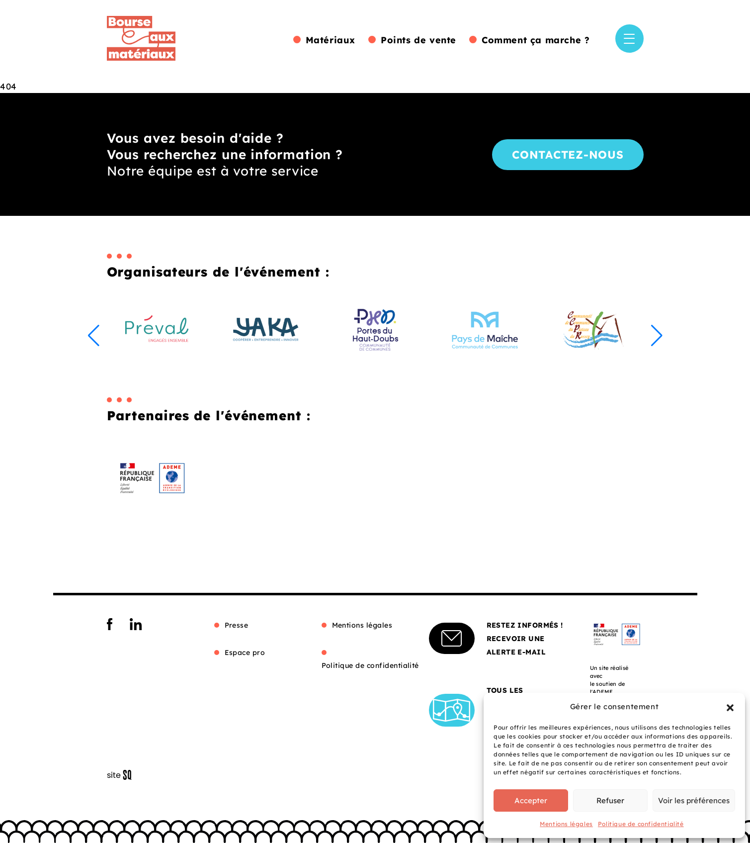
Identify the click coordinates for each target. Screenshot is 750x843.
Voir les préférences (694, 800)
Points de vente (418, 40)
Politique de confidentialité (641, 824)
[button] (730, 707)
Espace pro (245, 652)
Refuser (610, 800)
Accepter (530, 800)
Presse (237, 625)
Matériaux (330, 40)
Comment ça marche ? (535, 40)
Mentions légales (566, 824)
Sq (123, 775)
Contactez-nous (568, 155)
